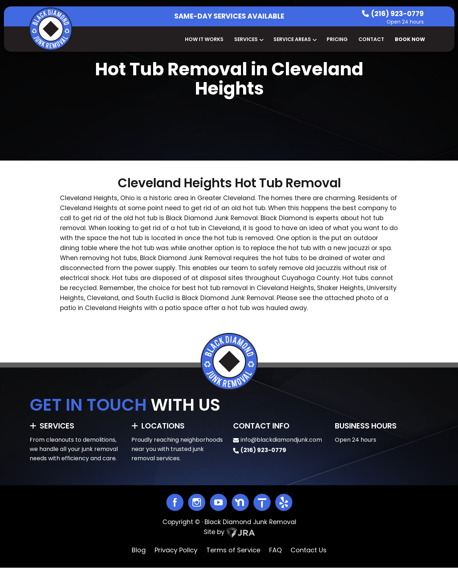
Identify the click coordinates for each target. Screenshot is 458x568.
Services (248, 39)
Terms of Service (233, 550)
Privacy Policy (176, 550)
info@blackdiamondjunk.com (281, 440)
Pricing (337, 39)
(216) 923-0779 (397, 14)
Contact (371, 39)
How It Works (204, 39)
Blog (139, 550)
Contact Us (309, 550)
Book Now (410, 39)
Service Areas (294, 39)
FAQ (275, 550)
